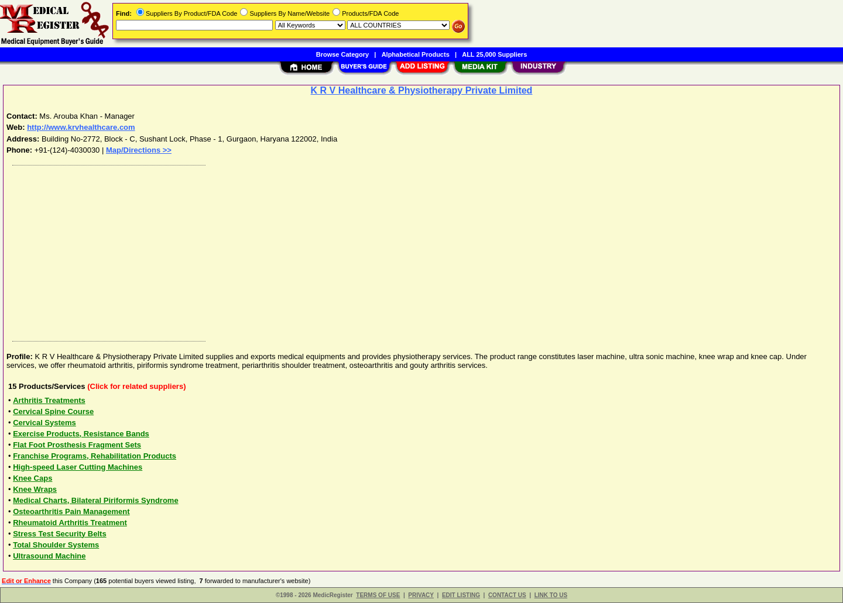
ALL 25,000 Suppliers (494, 54)
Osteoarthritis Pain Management (71, 511)
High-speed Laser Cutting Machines (77, 467)
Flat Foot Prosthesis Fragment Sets (77, 444)
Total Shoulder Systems (56, 544)
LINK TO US (550, 595)
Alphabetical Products (416, 54)
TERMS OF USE (378, 595)
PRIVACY (421, 595)
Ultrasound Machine (49, 556)
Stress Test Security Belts (59, 533)
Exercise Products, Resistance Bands (81, 433)
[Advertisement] (359, 250)
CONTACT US (507, 595)
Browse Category (342, 54)
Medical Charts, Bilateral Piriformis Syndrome (95, 500)
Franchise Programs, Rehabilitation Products (94, 456)
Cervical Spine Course (53, 411)
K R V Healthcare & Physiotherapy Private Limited (422, 90)
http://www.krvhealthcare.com (81, 127)
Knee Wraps (35, 489)
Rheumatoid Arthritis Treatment (70, 522)
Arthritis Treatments (49, 400)
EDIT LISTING (461, 595)
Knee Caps (32, 478)
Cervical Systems (44, 422)
